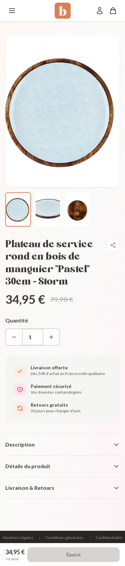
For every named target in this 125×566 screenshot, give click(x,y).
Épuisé (73, 554)
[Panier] (113, 10)
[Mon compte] (99, 10)
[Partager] (113, 245)
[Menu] (12, 10)
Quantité (16, 320)
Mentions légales (18, 537)
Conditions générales (64, 537)
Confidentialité (109, 537)
